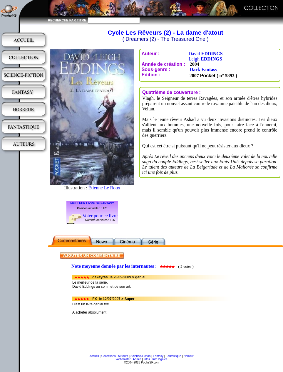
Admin (137, 359)
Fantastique (173, 356)
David (206, 53)
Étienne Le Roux (104, 187)
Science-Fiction (140, 356)
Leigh (205, 58)
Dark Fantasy (203, 69)
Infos (147, 359)
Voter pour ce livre (100, 215)
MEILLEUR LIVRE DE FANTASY (92, 203)
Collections (108, 356)
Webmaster (122, 359)
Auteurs (123, 356)
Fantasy (158, 356)
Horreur (189, 356)
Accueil (94, 356)
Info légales (159, 359)
